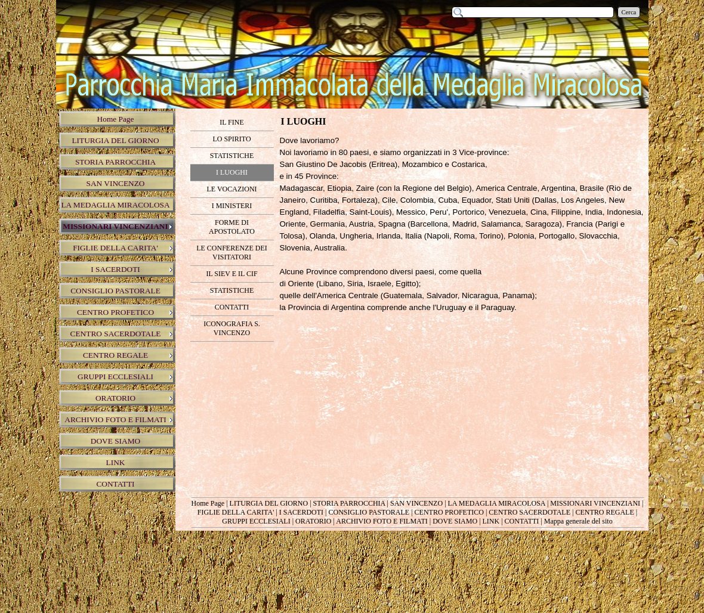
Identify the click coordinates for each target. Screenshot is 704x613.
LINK (491, 521)
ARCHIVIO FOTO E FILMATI (381, 521)
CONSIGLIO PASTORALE (368, 512)
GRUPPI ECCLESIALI (256, 521)
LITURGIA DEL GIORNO (269, 503)
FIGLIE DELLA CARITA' (235, 512)
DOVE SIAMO (455, 521)
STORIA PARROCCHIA (349, 503)
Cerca (629, 12)
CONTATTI (522, 521)
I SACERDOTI (301, 512)
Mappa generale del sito (578, 521)
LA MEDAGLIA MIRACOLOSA (496, 503)
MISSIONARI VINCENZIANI (595, 503)
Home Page (208, 503)
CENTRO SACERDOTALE (529, 512)
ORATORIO (313, 521)
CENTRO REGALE (604, 512)
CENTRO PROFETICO (449, 512)
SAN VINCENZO (416, 503)
